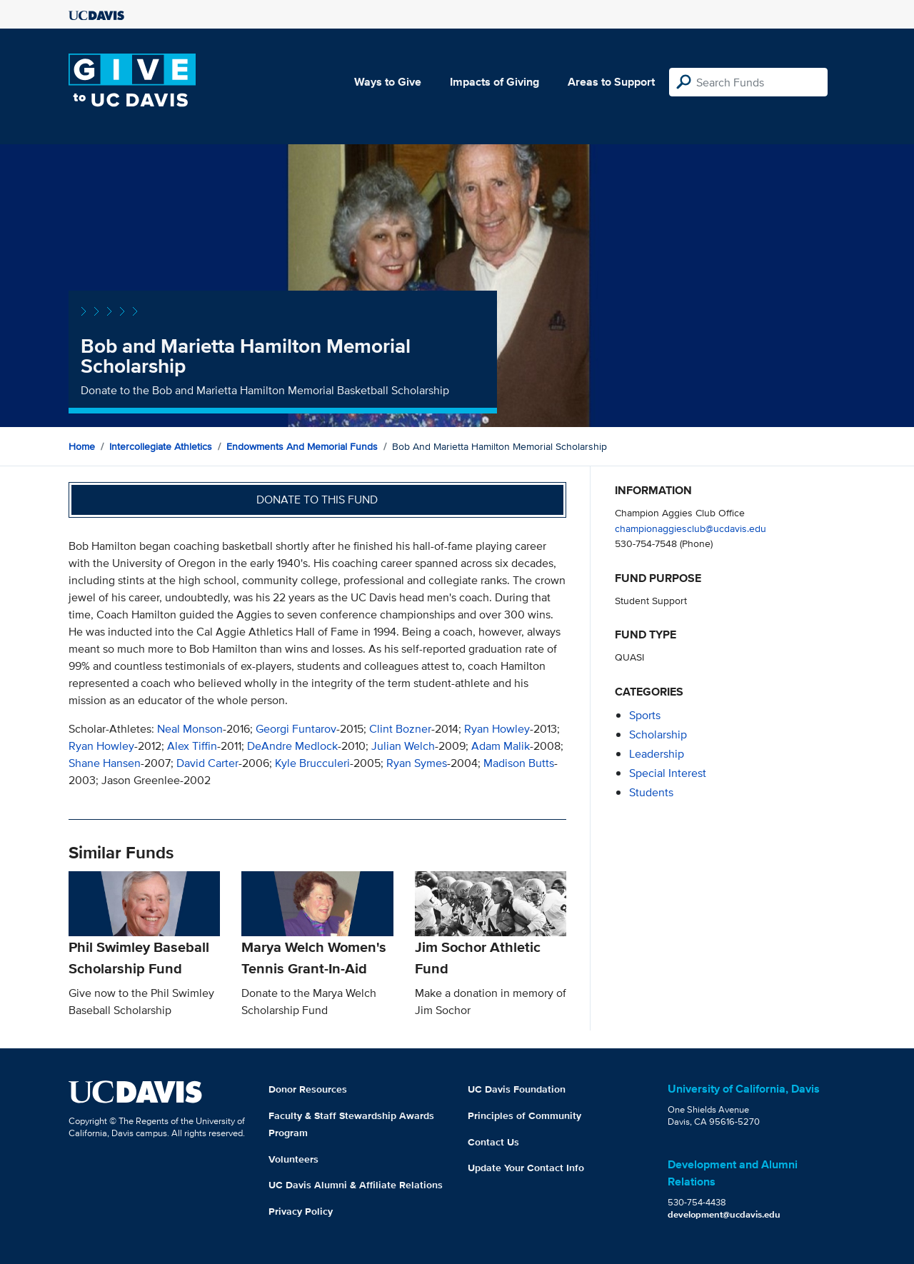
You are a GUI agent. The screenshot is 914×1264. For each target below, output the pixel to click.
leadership (656, 754)
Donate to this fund (317, 499)
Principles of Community (524, 1115)
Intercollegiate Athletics (160, 446)
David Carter (207, 763)
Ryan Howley (497, 729)
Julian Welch (403, 746)
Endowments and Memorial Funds (302, 446)
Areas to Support (611, 82)
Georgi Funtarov (296, 729)
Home (82, 446)
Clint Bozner (400, 729)
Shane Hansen (105, 763)
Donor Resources (307, 1089)
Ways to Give (387, 82)
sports (645, 715)
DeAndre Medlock (292, 746)
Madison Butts (518, 763)
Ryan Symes (416, 763)
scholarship (658, 734)
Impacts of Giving (494, 82)
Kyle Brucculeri (312, 763)
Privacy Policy (300, 1211)
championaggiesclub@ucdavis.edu (690, 528)
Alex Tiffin (192, 746)
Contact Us (493, 1142)
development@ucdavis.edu (724, 1214)
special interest (667, 773)
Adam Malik (500, 746)
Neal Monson (190, 729)
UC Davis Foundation (517, 1089)
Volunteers (293, 1159)
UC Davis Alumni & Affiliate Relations (355, 1185)
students (651, 792)
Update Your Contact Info (526, 1167)
